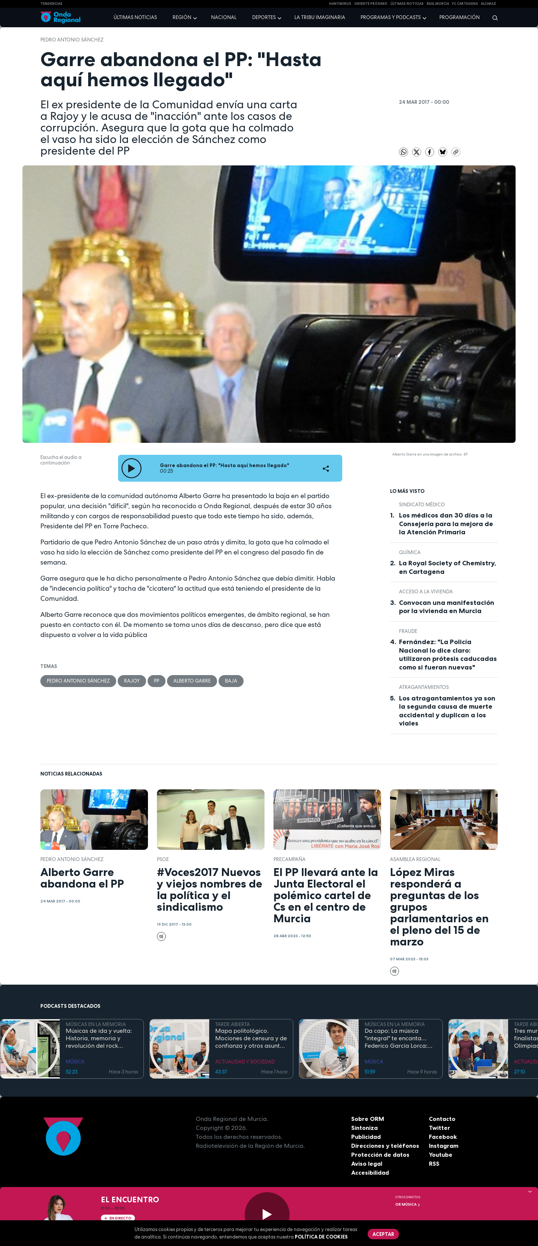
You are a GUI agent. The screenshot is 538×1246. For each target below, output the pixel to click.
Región (182, 17)
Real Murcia (438, 3)
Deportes (264, 17)
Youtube (440, 1154)
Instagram (443, 1145)
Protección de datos (380, 1154)
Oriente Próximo (370, 3)
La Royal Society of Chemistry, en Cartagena (447, 567)
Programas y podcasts (391, 17)
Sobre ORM (367, 1118)
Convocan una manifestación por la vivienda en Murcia (446, 607)
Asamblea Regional (415, 859)
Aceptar (383, 1234)
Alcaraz (488, 3)
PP (156, 681)
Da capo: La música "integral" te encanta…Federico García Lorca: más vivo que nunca (396, 1038)
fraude (408, 631)
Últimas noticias (135, 17)
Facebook (443, 1136)
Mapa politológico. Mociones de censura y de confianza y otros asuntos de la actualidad (251, 1038)
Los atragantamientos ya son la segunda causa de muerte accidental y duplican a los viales (447, 711)
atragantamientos (424, 687)
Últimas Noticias (407, 3)
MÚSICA (75, 1062)
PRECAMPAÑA (289, 859)
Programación (459, 17)
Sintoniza (364, 1127)
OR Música (407, 1204)
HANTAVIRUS (340, 3)
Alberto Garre (192, 681)
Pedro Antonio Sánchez (71, 40)
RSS (434, 1163)
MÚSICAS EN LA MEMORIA (96, 1024)
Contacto (442, 1118)
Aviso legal (366, 1163)
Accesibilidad (370, 1172)
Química (410, 552)
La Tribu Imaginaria (319, 17)
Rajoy (132, 681)
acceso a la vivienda (426, 591)
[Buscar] (493, 17)
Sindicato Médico (422, 504)
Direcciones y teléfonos (385, 1145)
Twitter (439, 1127)
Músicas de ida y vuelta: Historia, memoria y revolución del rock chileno (99, 1038)
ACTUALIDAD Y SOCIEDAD (245, 1062)
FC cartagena (465, 3)
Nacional (223, 17)
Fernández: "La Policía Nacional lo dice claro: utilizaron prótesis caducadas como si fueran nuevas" (448, 654)
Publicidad (366, 1136)
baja (231, 681)
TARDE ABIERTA (232, 1024)
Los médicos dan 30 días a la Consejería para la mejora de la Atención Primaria (446, 523)
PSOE (163, 859)
